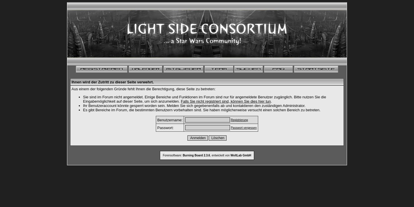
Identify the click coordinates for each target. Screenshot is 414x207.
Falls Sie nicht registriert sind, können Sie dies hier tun (226, 101)
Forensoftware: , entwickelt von (207, 155)
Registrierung (239, 120)
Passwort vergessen (244, 127)
